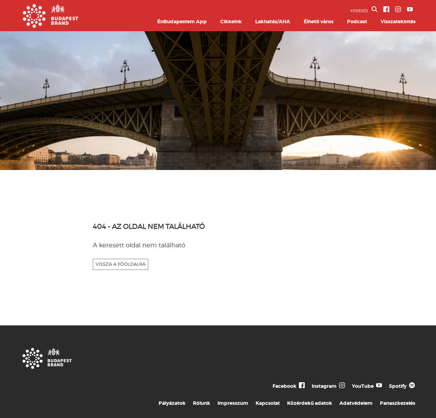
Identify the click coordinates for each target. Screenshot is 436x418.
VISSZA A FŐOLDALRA (120, 264)
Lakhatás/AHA (272, 21)
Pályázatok (172, 403)
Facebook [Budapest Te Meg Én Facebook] (284, 386)
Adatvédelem (356, 403)
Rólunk (201, 403)
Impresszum (232, 403)
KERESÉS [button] (363, 9)
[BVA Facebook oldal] (386, 9)
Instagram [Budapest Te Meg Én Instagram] (324, 386)
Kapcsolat (268, 403)
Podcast (357, 21)
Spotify (398, 386)
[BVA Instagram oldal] (398, 9)
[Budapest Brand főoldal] (50, 26)
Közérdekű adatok (309, 403)
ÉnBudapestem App (182, 21)
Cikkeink (231, 21)
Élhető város (318, 21)
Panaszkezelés (397, 403)
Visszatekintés (398, 21)
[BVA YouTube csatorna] (409, 9)
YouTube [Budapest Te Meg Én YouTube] (363, 386)
